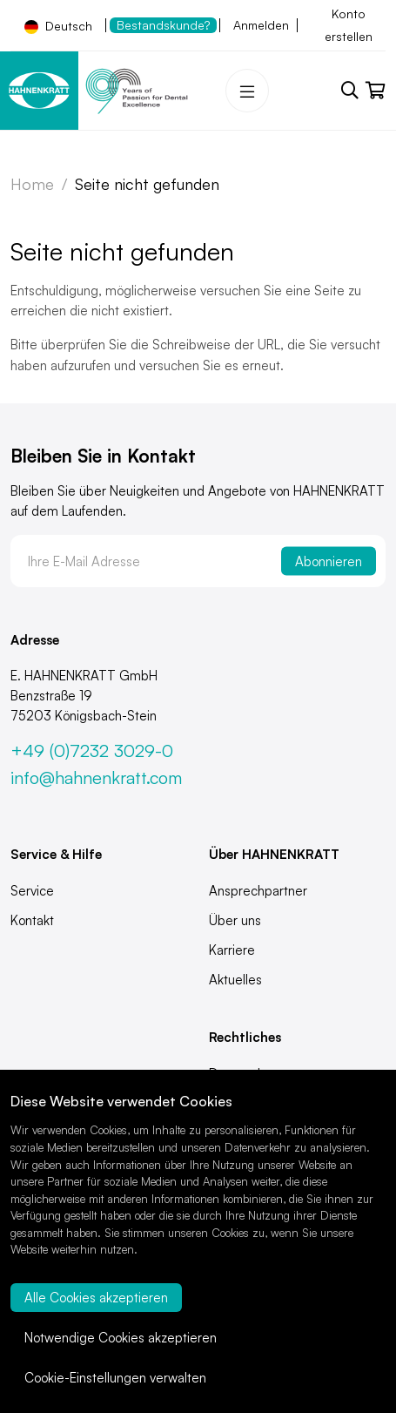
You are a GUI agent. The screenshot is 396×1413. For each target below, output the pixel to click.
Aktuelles (235, 979)
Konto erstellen (349, 25)
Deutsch (58, 26)
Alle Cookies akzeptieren (96, 1297)
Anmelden (261, 24)
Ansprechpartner (258, 890)
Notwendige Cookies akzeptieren (120, 1337)
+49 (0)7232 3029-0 (91, 750)
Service (32, 890)
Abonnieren (328, 561)
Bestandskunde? (163, 24)
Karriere (232, 950)
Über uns (235, 920)
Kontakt (32, 920)
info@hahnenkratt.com (96, 777)
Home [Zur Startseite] (32, 183)
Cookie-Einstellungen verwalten (115, 1377)
